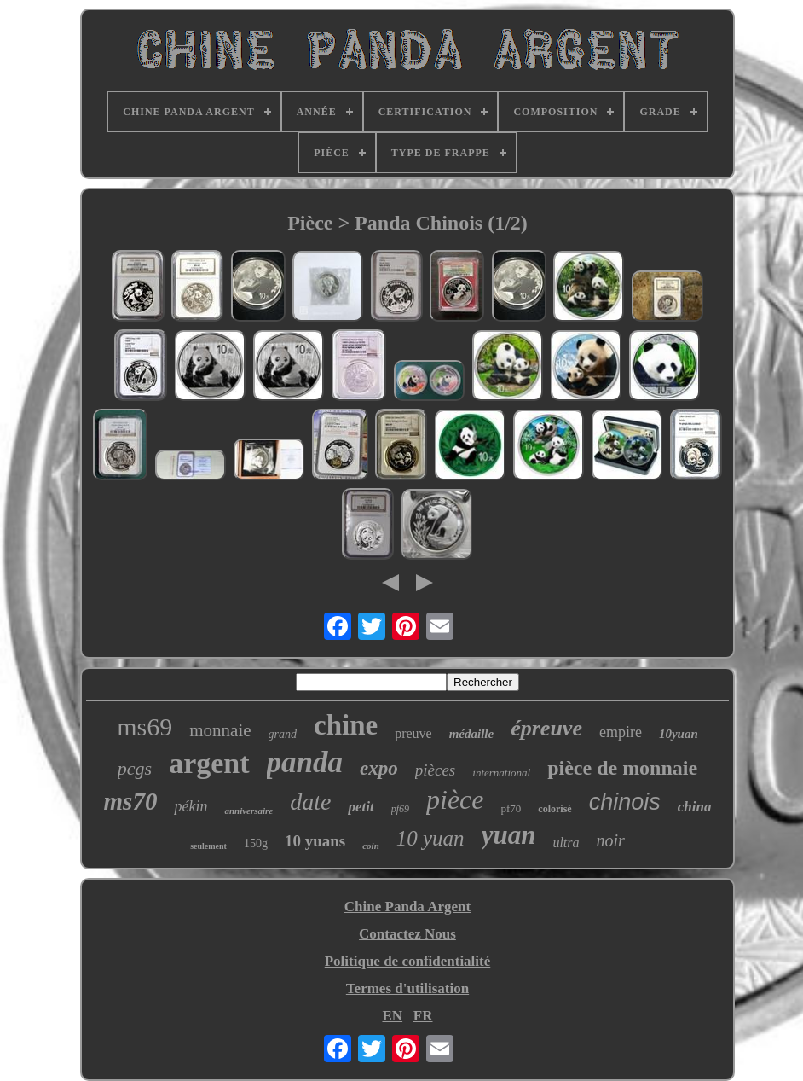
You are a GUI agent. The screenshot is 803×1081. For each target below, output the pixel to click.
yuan (509, 835)
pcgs (135, 768)
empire (620, 732)
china (695, 807)
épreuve (546, 728)
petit (360, 807)
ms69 (144, 726)
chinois (625, 802)
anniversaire (248, 810)
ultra (565, 842)
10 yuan (430, 838)
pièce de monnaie (622, 768)
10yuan (678, 734)
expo (379, 768)
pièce (455, 799)
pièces (435, 770)
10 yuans (315, 841)
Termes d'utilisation (407, 988)
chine (346, 725)
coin (370, 845)
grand (283, 734)
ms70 (131, 801)
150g (256, 843)
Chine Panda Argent (407, 906)
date (310, 801)
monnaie (220, 730)
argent (209, 763)
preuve (413, 733)
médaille (471, 734)
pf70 (511, 808)
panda (305, 762)
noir (611, 840)
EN (392, 1016)
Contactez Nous (407, 934)
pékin (190, 806)
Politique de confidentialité (408, 961)
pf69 (400, 809)
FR (423, 1016)
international (501, 772)
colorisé (554, 809)
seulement (208, 846)
